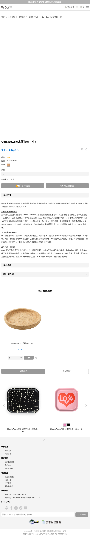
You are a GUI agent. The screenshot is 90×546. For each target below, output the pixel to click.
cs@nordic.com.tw (19, 495)
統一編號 (62, 531)
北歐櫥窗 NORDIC (6, 7)
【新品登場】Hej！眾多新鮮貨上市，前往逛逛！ (45, 2)
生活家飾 (11, 17)
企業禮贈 (8, 451)
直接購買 (26, 186)
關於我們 (4, 458)
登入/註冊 (70, 7)
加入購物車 (69, 186)
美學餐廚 (21, 17)
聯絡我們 (4, 491)
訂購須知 (8, 480)
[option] (23, 405)
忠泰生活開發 (51, 521)
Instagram (16, 508)
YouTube (25, 508)
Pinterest (21, 508)
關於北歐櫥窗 (9, 462)
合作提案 (4, 447)
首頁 (3, 17)
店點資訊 (8, 465)
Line (6, 508)
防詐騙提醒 (9, 486)
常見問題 (8, 483)
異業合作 (8, 454)
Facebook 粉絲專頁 (11, 508)
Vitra (8, 157)
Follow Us (5, 502)
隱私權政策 (9, 468)
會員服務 (4, 473)
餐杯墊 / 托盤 (33, 17)
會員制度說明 (9, 477)
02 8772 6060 (18, 498)
